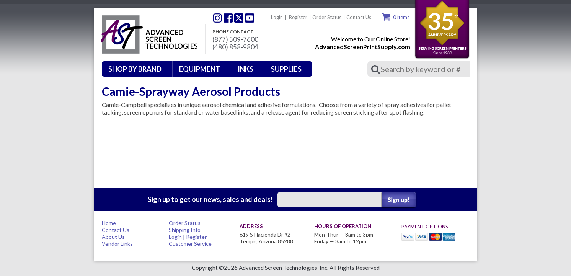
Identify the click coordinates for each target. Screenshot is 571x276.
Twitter (217, 18)
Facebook (228, 18)
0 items (401, 17)
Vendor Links (117, 243)
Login (277, 17)
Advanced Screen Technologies (148, 34)
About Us (113, 236)
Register (298, 17)
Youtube (249, 18)
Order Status (326, 17)
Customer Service (190, 243)
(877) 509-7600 (235, 39)
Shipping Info (185, 230)
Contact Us (358, 17)
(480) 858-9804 (235, 47)
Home (109, 223)
